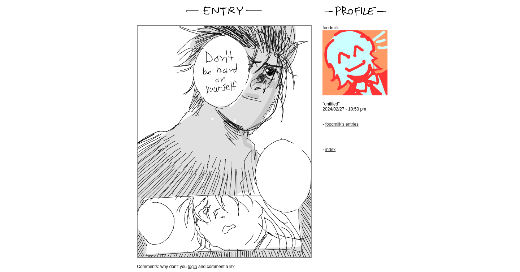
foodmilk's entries (342, 124)
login (192, 266)
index (330, 149)
